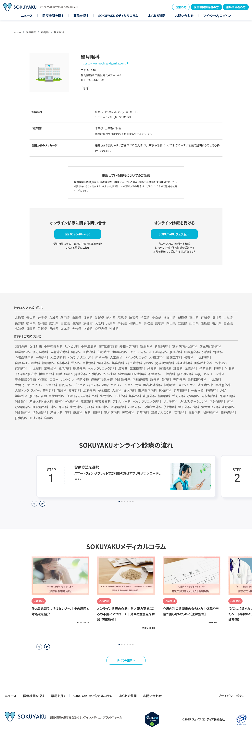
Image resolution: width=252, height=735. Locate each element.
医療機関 (31, 32)
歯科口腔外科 (197, 379)
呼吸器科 (193, 395)
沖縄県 (114, 328)
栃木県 (111, 317)
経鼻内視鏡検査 (102, 379)
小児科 (89, 406)
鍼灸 (198, 373)
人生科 (116, 390)
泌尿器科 (228, 406)
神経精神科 (184, 362)
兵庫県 (111, 323)
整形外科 (184, 406)
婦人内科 (129, 390)
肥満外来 (79, 368)
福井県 (216, 317)
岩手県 (42, 317)
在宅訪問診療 (108, 346)
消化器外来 (123, 379)
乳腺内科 (64, 368)
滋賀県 (76, 323)
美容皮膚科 (103, 401)
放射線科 (170, 406)
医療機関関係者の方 (206, 7)
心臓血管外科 (152, 406)
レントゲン (67, 379)
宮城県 (53, 317)
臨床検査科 (137, 368)
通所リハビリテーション (117, 384)
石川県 (205, 317)
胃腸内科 (194, 412)
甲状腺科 (88, 362)
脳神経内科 (211, 412)
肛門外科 (180, 412)
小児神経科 (203, 357)
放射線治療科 (59, 351)
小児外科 (76, 406)
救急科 (148, 362)
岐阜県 (31, 323)
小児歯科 (214, 379)
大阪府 (99, 323)
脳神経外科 (228, 412)
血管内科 (88, 351)
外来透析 (221, 362)
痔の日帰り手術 (25, 379)
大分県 (76, 328)
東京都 (156, 317)
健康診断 (170, 384)
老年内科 (142, 412)
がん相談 (104, 390)
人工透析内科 (158, 351)
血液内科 (35, 417)
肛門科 (34, 395)
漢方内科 (178, 395)
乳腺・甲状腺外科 (52, 395)
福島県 (88, 317)
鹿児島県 (101, 328)
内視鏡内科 (209, 395)
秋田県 (65, 317)
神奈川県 (169, 317)
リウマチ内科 (138, 351)
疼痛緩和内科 (164, 362)
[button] (47, 647)
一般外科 (42, 357)
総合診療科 (134, 362)
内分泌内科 (217, 401)
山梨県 (228, 317)
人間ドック (22, 390)
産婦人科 (56, 412)
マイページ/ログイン (217, 15)
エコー (53, 379)
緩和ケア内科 (129, 346)
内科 (230, 401)
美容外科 (128, 412)
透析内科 (165, 390)
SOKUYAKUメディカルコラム (118, 15)
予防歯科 (205, 368)
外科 (53, 406)
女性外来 (35, 346)
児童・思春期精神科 (148, 384)
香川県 (216, 323)
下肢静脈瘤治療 (26, 373)
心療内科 (134, 406)
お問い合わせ (184, 15)
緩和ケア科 (46, 373)
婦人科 (63, 406)
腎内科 (166, 379)
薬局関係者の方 (236, 7)
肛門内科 (65, 384)
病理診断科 (119, 351)
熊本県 (65, 328)
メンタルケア (186, 384)
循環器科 (164, 395)
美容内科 (118, 362)
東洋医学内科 (147, 390)
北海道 (19, 317)
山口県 (194, 323)
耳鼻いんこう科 (161, 412)
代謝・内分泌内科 (78, 395)
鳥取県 (148, 323)
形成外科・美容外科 (127, 395)
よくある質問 (156, 15)
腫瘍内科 (176, 351)
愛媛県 (228, 323)
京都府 (88, 323)
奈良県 (122, 323)
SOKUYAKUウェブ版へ (174, 234)
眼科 (87, 412)
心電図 (42, 379)
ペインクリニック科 (80, 357)
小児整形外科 (53, 346)
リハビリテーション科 (193, 401)
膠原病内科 (185, 373)
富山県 (194, 317)
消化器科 (21, 401)
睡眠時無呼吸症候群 (132, 373)
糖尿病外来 (205, 384)
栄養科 (152, 368)
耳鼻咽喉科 (227, 395)
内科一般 (101, 357)
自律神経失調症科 (27, 362)
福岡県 (45, 32)
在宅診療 (103, 351)
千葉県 (145, 317)
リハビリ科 (72, 346)
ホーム (17, 32)
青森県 (31, 317)
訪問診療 (165, 368)
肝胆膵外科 (192, 351)
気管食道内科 (210, 406)
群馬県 (122, 317)
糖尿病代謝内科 (210, 346)
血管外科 (191, 368)
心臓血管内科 (24, 357)
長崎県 (53, 328)
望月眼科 (59, 32)
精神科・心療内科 (67, 401)
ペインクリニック (135, 357)
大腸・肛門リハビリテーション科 (36, 384)
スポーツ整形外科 (43, 390)
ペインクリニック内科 (147, 401)
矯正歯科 (87, 401)
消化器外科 (40, 412)
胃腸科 (62, 390)
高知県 (19, 328)
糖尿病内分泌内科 (184, 346)
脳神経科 (63, 362)
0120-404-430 (80, 234)
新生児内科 (162, 346)
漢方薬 (123, 368)
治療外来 (89, 390)
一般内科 (169, 373)
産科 (68, 412)
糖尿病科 (48, 362)
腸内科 (76, 351)
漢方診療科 (40, 351)
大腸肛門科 (156, 357)
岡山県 (171, 323)
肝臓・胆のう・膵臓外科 (71, 373)
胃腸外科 (103, 362)
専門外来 (179, 379)
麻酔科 (48, 417)
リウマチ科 (170, 401)
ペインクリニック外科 (102, 368)
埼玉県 (133, 317)
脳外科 (155, 379)
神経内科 (212, 390)
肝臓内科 (95, 373)
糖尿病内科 (112, 412)
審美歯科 (50, 368)
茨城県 (99, 317)
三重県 (65, 323)
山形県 (76, 317)
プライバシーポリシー (232, 695)
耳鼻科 (178, 368)
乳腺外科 (149, 395)
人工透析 (116, 357)
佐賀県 (42, 328)
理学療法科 (23, 351)
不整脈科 (154, 373)
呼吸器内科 (23, 406)
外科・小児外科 (102, 395)
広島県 (182, 323)
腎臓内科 (21, 417)
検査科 (189, 357)
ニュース (27, 15)
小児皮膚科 (89, 346)
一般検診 (197, 390)
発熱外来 (21, 346)
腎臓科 (218, 351)
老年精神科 (181, 390)
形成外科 (102, 406)
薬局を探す (81, 15)
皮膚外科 (75, 390)
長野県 (19, 323)
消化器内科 (23, 412)
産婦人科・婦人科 (41, 401)
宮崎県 (88, 328)
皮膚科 (77, 412)
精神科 (97, 412)
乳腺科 (230, 368)
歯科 (196, 406)
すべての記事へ (126, 660)
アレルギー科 (122, 401)
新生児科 (146, 346)
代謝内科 (21, 368)
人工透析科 (58, 357)
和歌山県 (135, 323)
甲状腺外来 (223, 384)
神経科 (218, 368)
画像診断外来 (203, 362)
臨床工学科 (174, 357)
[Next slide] (42, 504)
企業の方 (180, 7)
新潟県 (182, 317)
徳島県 (205, 323)
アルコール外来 (213, 373)
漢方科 (76, 362)
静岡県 (42, 323)
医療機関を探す (53, 15)
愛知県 (53, 323)
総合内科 (93, 384)
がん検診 (109, 373)
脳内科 (206, 351)
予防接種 (82, 379)
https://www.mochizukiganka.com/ (103, 63)
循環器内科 (118, 406)
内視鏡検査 (140, 379)
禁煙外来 (21, 395)
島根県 (159, 323)
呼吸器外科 (40, 406)
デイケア (79, 384)
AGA (223, 390)
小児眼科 (35, 368)
